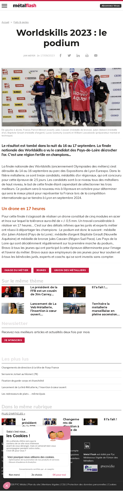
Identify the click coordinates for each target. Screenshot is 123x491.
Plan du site (34, 484)
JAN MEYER (29, 56)
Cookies (112, 484)
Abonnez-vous (109, 5)
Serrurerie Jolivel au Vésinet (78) (20, 374)
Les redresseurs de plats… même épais (23, 393)
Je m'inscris (13, 340)
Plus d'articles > (14, 414)
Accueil (6, 22)
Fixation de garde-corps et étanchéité (23, 380)
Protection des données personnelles (87, 484)
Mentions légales (50, 484)
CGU (63, 484)
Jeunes (45, 270)
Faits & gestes (22, 22)
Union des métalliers (76, 270)
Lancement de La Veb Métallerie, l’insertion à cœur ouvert (34, 387)
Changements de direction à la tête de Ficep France (30, 367)
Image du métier (18, 270)
